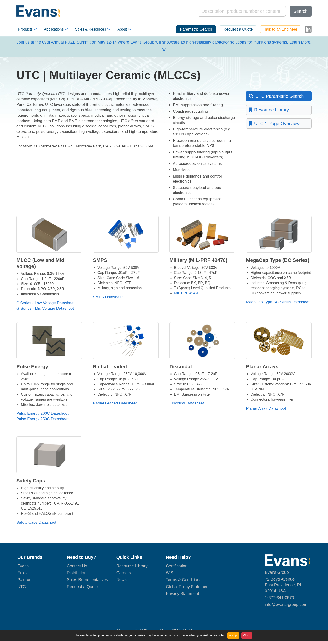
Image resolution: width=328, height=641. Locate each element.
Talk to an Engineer (280, 29)
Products (27, 29)
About (124, 29)
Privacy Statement (182, 593)
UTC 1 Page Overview (274, 123)
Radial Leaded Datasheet (115, 403)
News (121, 579)
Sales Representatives (87, 579)
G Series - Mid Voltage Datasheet (45, 308)
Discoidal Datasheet (186, 403)
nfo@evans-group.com (286, 604)
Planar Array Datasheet (266, 408)
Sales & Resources (92, 29)
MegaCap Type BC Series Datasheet (277, 302)
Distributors (77, 573)
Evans (23, 566)
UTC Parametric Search (276, 96)
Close (246, 635)
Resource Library (269, 110)
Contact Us (77, 566)
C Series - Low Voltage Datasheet (45, 303)
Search (300, 11)
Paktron (24, 579)
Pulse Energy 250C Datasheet (42, 419)
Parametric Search (196, 29)
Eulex (22, 573)
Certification (176, 566)
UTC (21, 586)
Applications (56, 29)
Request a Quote (238, 29)
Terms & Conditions (183, 579)
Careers (123, 573)
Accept (233, 635)
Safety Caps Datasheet (36, 522)
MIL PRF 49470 (186, 293)
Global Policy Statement (188, 586)
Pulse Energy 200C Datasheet (42, 413)
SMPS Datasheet (108, 297)
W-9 (169, 573)
